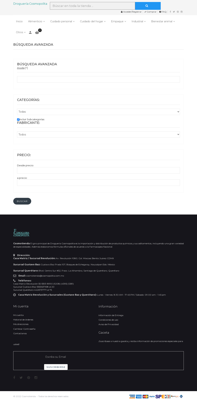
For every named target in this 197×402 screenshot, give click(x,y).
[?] (22, 67)
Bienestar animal (161, 21)
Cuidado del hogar (91, 21)
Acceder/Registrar (131, 11)
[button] (22, 201)
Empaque (117, 21)
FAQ (163, 11)
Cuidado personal (61, 21)
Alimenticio (35, 21)
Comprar (150, 11)
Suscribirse (55, 367)
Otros (19, 32)
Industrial (137, 21)
